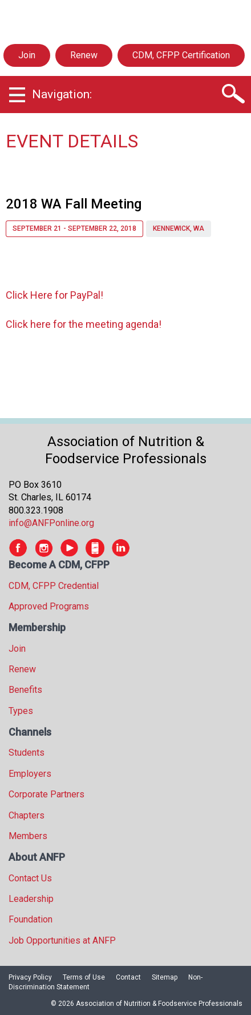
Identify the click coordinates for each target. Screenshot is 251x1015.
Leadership (31, 898)
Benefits (25, 689)
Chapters (26, 815)
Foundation (30, 919)
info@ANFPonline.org (51, 522)
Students (26, 752)
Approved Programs (49, 606)
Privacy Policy (30, 977)
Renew (84, 55)
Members (28, 836)
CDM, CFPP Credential (54, 585)
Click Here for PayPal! (54, 295)
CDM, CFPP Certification (181, 55)
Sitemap (164, 977)
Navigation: (62, 94)
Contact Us (30, 878)
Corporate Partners (46, 794)
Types (21, 710)
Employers (30, 773)
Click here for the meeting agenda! (83, 324)
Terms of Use (84, 977)
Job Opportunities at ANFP (62, 940)
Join (26, 55)
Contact (128, 977)
